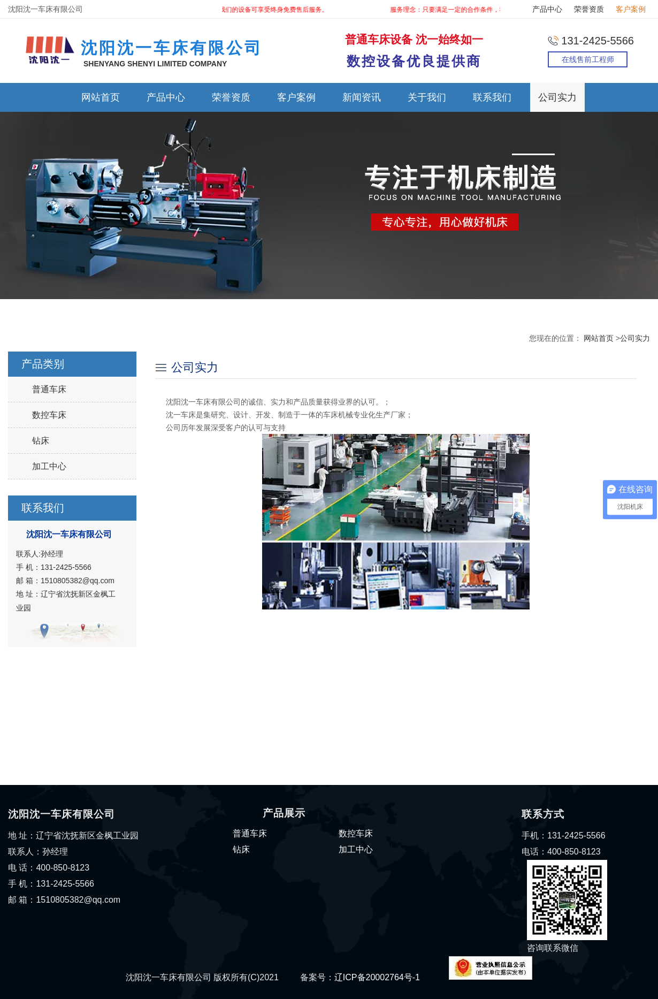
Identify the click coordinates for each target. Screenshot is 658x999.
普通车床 (49, 389)
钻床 (40, 440)
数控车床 (49, 415)
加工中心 (49, 466)
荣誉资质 (589, 9)
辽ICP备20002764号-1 (377, 977)
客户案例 (631, 9)
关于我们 (427, 97)
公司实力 (557, 97)
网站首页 (100, 97)
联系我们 (492, 97)
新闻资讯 (361, 97)
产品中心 (547, 9)
